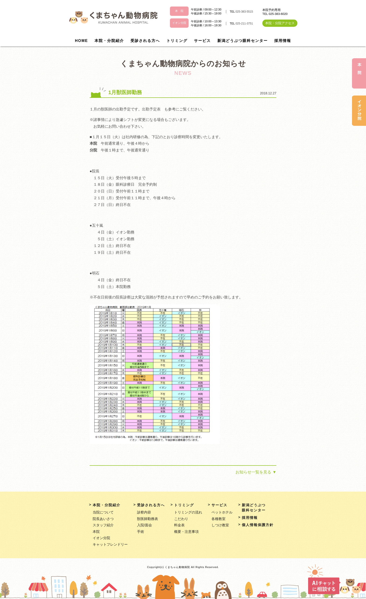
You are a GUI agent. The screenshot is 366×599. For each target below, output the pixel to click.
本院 (96, 532)
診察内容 (144, 512)
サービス (202, 41)
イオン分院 (101, 538)
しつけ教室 (220, 525)
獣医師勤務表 (147, 519)
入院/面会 (144, 525)
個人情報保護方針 (258, 525)
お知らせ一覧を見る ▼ (256, 472)
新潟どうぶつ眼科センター (242, 41)
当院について (103, 512)
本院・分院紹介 (109, 41)
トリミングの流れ (188, 512)
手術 (140, 532)
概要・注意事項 (186, 532)
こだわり (181, 519)
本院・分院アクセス (280, 23)
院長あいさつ (103, 519)
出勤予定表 (151, 109)
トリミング (176, 41)
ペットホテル (221, 512)
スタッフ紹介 (103, 525)
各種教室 (218, 519)
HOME (81, 41)
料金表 (179, 525)
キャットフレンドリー (110, 544)
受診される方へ (145, 41)
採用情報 (282, 41)
